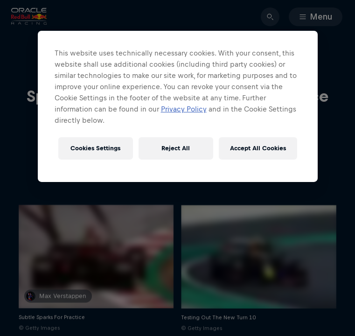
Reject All (175, 148)
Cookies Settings (95, 148)
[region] (178, 106)
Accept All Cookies (258, 148)
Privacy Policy (184, 109)
